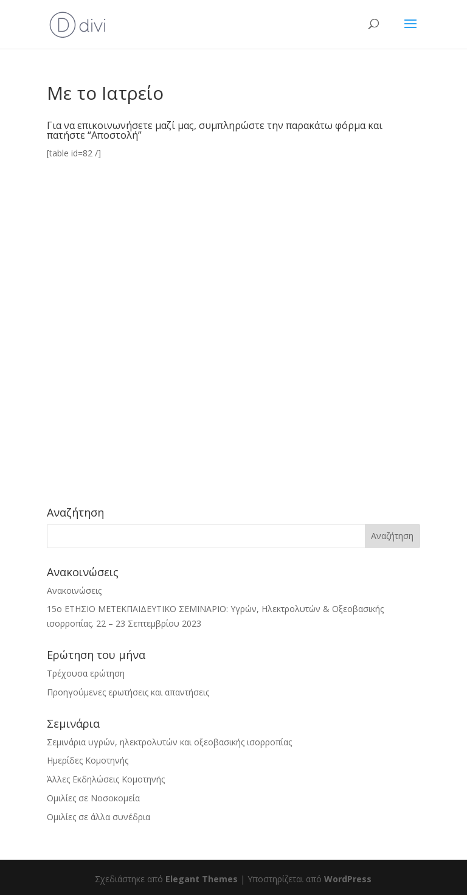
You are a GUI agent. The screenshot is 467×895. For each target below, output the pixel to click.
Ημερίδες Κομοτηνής (87, 760)
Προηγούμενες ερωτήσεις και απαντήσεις (128, 692)
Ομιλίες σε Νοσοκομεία (93, 798)
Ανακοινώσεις (74, 590)
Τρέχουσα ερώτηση (86, 673)
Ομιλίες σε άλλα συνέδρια (98, 817)
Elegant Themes (201, 879)
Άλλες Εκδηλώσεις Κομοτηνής (106, 779)
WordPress (348, 879)
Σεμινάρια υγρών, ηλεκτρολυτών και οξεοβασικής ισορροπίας (169, 742)
